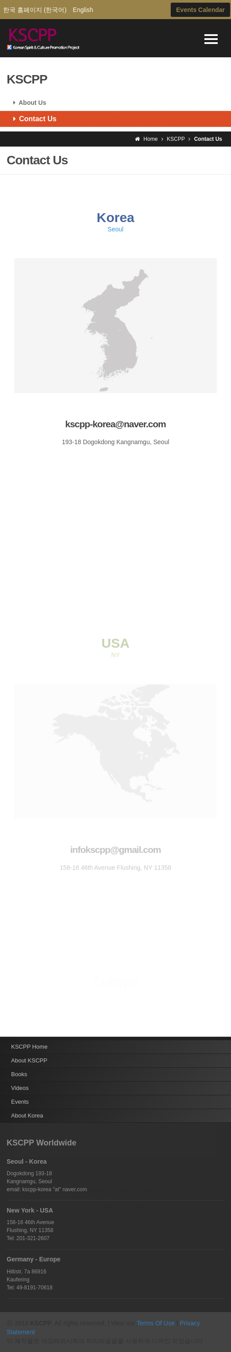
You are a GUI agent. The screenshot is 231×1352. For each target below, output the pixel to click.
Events (20, 1101)
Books (19, 1074)
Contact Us (31, 119)
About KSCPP (29, 1060)
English (83, 9)
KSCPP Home (29, 1046)
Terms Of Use (156, 1323)
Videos (20, 1088)
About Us (26, 102)
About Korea (27, 1115)
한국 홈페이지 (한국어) (35, 9)
